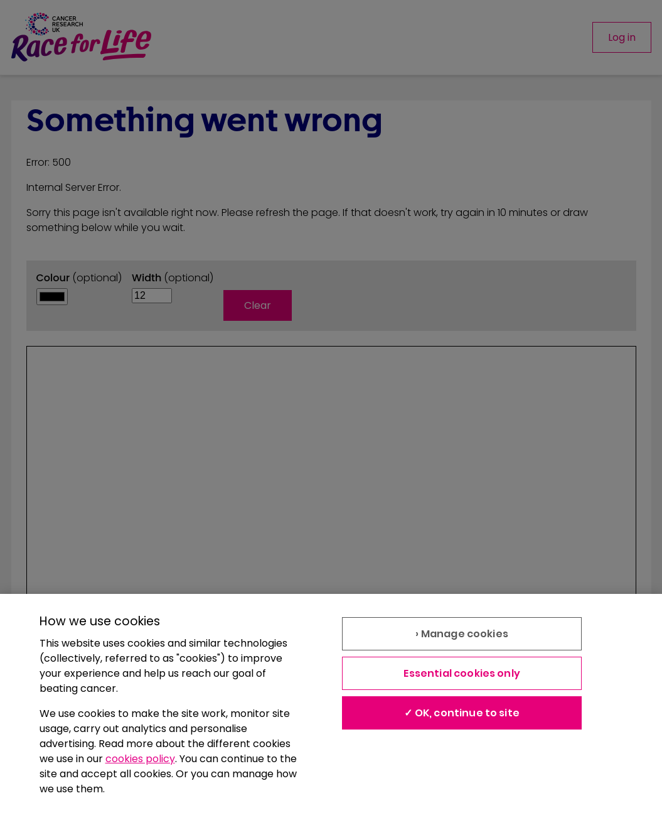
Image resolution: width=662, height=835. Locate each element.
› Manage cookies (461, 634)
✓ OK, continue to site (462, 713)
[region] (331, 714)
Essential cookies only (461, 673)
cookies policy (140, 759)
